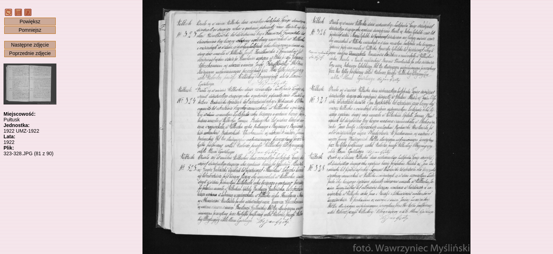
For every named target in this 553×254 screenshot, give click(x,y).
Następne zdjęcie (30, 45)
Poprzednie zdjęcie (30, 53)
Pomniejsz (30, 30)
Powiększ (29, 21)
